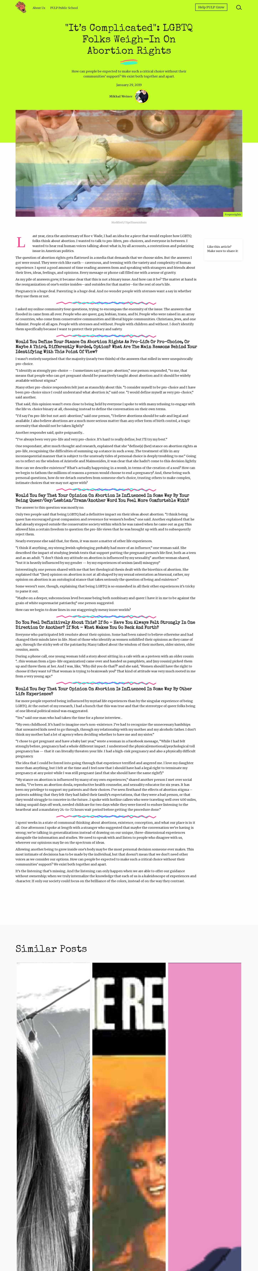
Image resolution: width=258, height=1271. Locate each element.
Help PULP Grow (211, 7)
